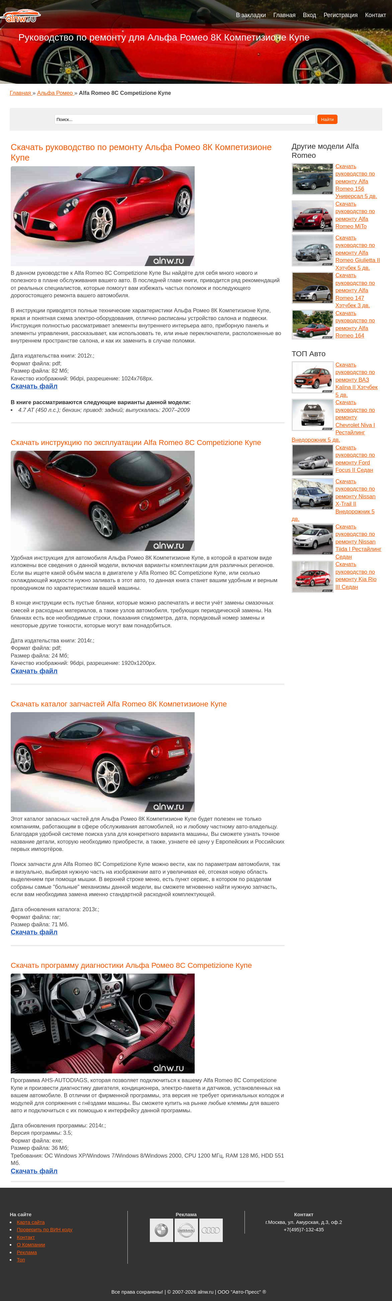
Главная (284, 15)
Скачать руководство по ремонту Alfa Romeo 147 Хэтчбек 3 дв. (355, 290)
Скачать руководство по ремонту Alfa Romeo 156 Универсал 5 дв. (356, 181)
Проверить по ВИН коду (44, 1229)
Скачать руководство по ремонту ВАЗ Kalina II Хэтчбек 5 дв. (356, 380)
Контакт (375, 15)
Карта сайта (30, 1222)
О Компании (31, 1244)
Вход (309, 15)
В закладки (251, 15)
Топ (21, 1259)
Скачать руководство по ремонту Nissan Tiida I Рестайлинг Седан (358, 541)
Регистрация (340, 15)
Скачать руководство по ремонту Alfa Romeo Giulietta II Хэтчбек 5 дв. (357, 253)
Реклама (27, 1252)
